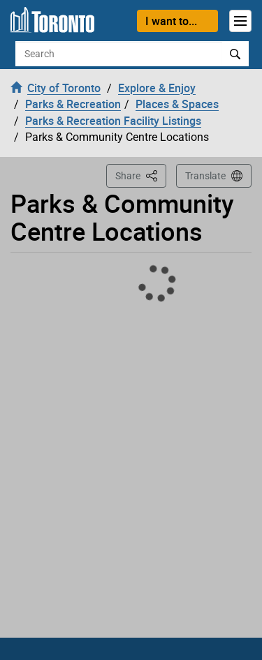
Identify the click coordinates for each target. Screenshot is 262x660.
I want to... (171, 21)
